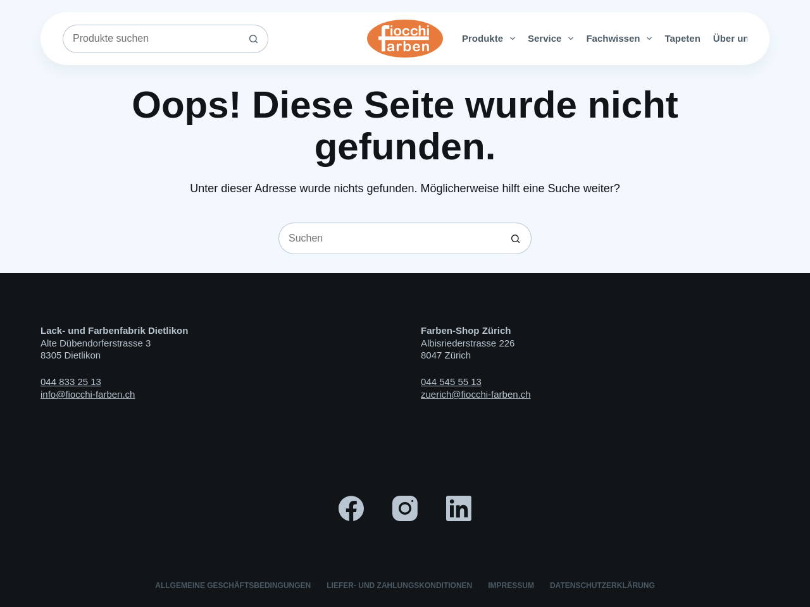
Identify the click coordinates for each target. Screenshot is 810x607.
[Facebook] (351, 508)
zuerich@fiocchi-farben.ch (476, 394)
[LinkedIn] (458, 508)
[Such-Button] (254, 39)
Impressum (511, 585)
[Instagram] (405, 508)
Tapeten (682, 38)
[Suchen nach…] (151, 39)
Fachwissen (621, 38)
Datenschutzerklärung (602, 585)
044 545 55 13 (451, 381)
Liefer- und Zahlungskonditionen (399, 585)
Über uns (742, 38)
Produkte (491, 38)
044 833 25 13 (70, 381)
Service (553, 38)
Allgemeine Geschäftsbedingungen (233, 585)
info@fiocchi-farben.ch (87, 394)
